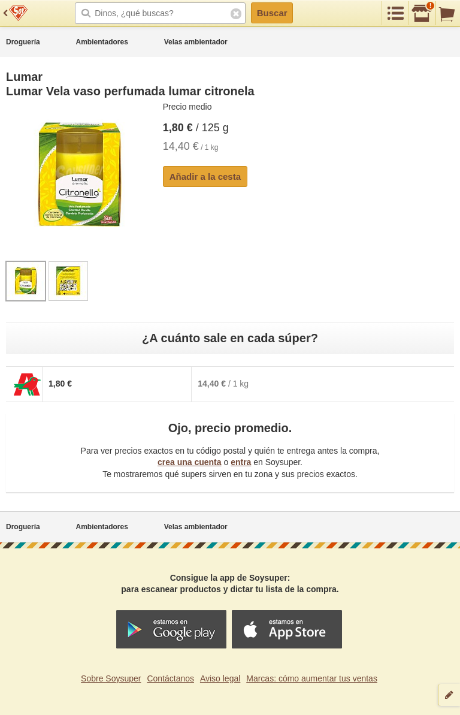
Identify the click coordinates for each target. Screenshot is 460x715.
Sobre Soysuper (111, 678)
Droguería (23, 42)
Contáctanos (170, 678)
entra (241, 462)
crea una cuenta (190, 462)
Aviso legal (220, 678)
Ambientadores (102, 42)
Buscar (272, 13)
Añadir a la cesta (205, 176)
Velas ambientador (196, 42)
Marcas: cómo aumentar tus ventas (311, 678)
